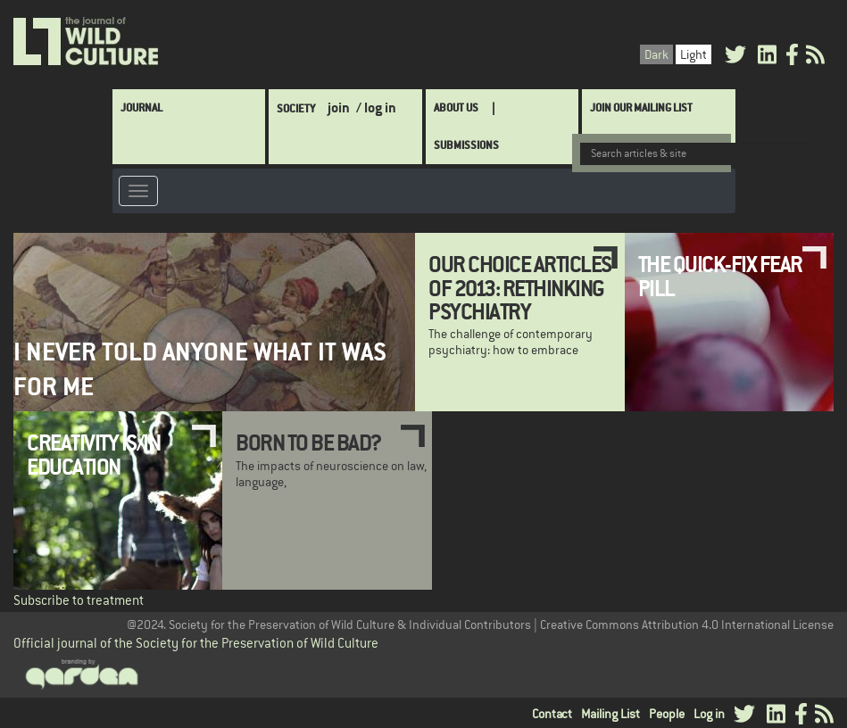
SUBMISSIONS (466, 145)
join (339, 107)
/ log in (376, 107)
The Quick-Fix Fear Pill (720, 276)
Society (296, 108)
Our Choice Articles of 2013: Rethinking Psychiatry (519, 288)
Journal (141, 107)
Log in (709, 714)
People (667, 714)
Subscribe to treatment (78, 600)
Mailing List (610, 714)
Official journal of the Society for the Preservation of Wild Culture (195, 642)
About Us (456, 107)
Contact (552, 714)
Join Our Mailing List (641, 107)
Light (693, 54)
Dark (656, 54)
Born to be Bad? (308, 442)
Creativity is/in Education (93, 454)
